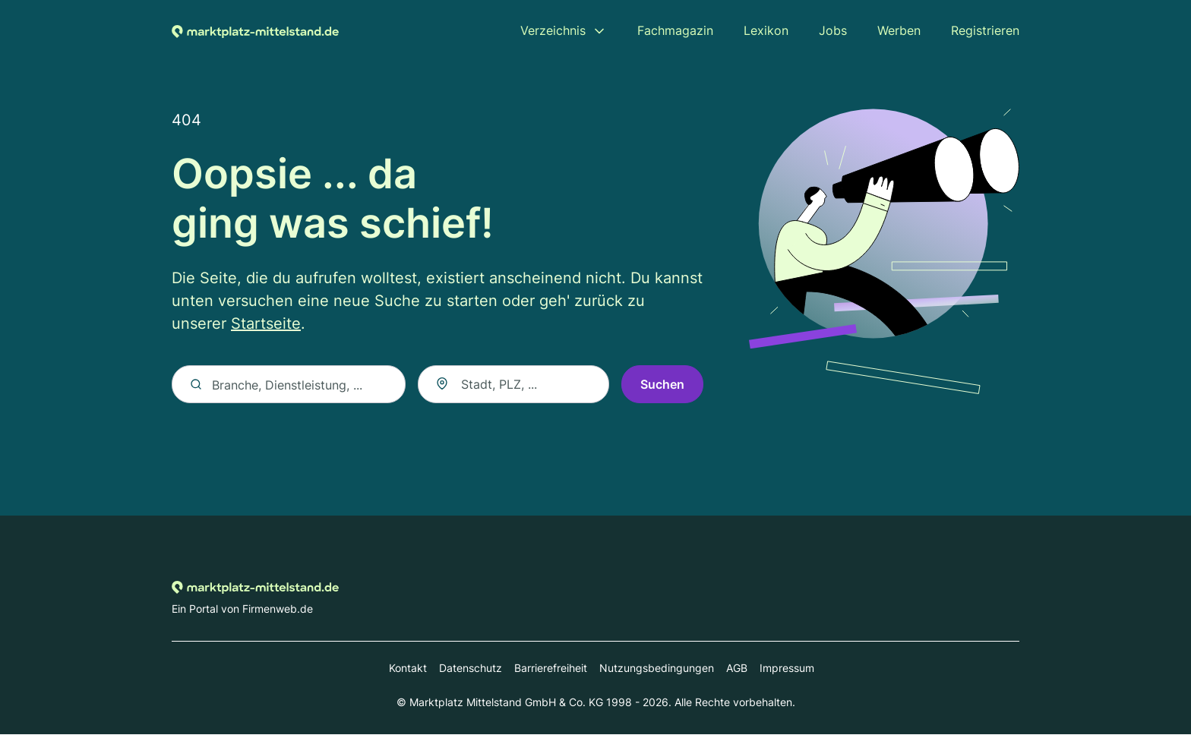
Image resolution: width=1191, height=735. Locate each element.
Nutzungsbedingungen (656, 668)
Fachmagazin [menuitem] (675, 30)
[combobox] (513, 385)
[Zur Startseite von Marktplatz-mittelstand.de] (255, 30)
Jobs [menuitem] (833, 30)
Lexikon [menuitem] (766, 30)
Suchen (662, 385)
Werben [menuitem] (899, 30)
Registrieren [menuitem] (985, 30)
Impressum (787, 668)
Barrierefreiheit (550, 668)
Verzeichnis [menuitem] (553, 30)
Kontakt (408, 668)
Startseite (266, 324)
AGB (736, 668)
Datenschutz (470, 668)
